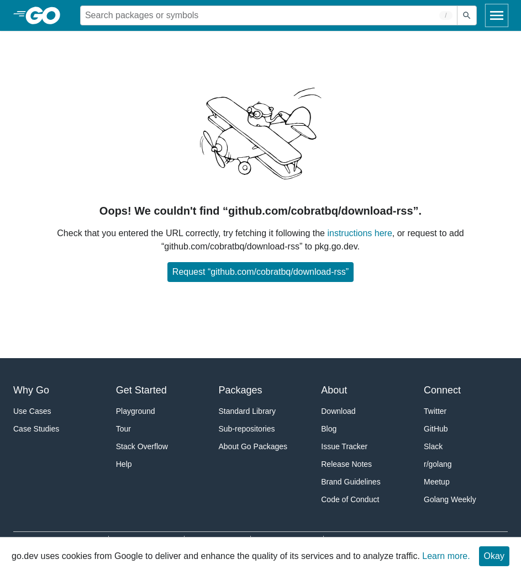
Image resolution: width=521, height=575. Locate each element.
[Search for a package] (268, 15)
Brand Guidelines (350, 481)
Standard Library (247, 411)
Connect (442, 390)
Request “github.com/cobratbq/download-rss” (260, 271)
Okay (494, 556)
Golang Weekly (450, 499)
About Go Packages (253, 446)
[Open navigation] (497, 15)
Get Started (141, 390)
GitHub (436, 428)
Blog (328, 428)
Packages (240, 390)
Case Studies (36, 428)
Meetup (437, 481)
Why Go (31, 390)
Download (338, 411)
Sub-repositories (247, 428)
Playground (135, 411)
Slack (433, 446)
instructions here (359, 233)
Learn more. (446, 556)
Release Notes (346, 464)
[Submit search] (467, 15)
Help (124, 464)
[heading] (46, 15)
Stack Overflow (142, 446)
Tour (123, 428)
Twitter (435, 411)
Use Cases (32, 411)
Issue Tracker (344, 446)
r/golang (438, 464)
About (334, 390)
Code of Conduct (350, 499)
